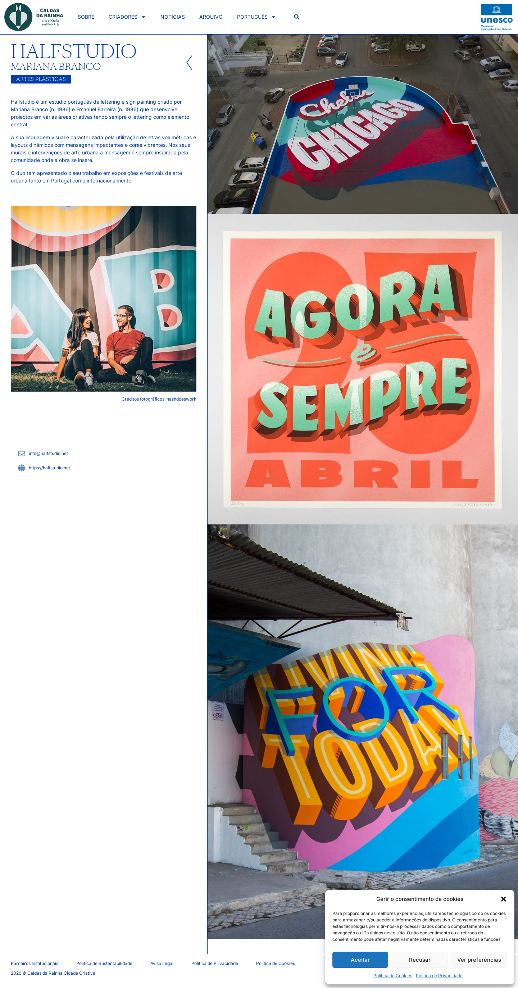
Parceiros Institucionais (34, 963)
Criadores (127, 17)
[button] (503, 899)
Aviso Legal (161, 963)
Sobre (86, 17)
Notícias (172, 17)
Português (256, 17)
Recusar (420, 959)
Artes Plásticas (41, 79)
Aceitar (360, 959)
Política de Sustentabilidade (104, 963)
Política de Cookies (392, 975)
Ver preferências (479, 959)
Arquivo (211, 17)
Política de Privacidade (439, 975)
